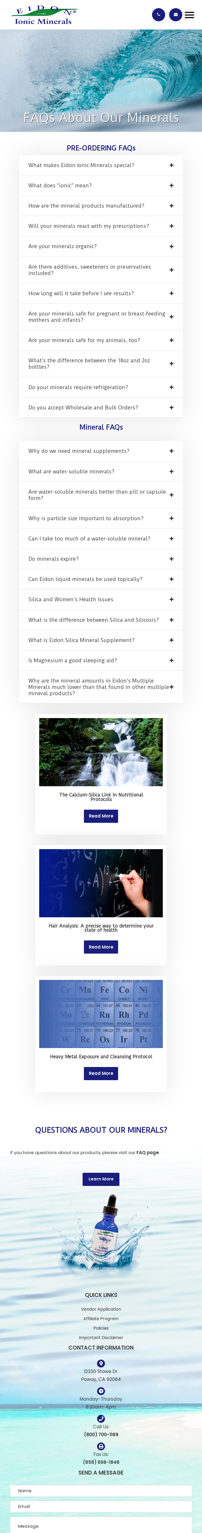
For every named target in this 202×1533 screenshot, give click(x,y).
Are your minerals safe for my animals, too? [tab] (84, 340)
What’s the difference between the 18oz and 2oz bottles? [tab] (89, 364)
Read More (101, 816)
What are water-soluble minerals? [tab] (71, 472)
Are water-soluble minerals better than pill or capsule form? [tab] (97, 495)
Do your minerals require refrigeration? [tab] (78, 387)
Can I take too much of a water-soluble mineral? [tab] (89, 539)
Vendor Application (101, 1309)
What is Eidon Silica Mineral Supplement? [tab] (81, 640)
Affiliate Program (101, 1319)
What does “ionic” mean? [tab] (60, 186)
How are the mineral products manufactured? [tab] (86, 206)
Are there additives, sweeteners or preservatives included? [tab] (89, 270)
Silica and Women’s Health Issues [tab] (70, 600)
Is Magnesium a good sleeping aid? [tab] (72, 661)
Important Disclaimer (101, 1338)
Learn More (101, 1179)
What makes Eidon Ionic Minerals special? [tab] (81, 165)
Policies (101, 1328)
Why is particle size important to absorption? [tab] (86, 518)
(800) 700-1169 (101, 1434)
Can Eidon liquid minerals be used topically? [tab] (85, 579)
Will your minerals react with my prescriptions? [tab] (88, 226)
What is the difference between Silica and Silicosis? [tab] (93, 620)
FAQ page (148, 1152)
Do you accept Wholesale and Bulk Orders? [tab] (83, 408)
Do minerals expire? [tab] (53, 559)
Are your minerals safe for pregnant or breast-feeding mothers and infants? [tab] (96, 317)
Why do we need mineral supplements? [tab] (78, 451)
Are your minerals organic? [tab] (62, 246)
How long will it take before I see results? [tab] (81, 293)
